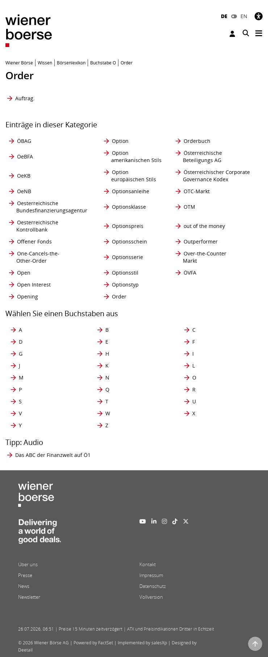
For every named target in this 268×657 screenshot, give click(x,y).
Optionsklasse (129, 206)
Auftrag (24, 98)
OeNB (24, 191)
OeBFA (25, 156)
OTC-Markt (197, 191)
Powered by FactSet (93, 643)
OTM (189, 206)
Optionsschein (129, 241)
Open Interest (34, 284)
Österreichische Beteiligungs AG (202, 156)
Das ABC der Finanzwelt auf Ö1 (53, 455)
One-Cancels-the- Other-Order (37, 257)
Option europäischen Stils (133, 176)
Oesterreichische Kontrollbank (37, 226)
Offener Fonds (34, 241)
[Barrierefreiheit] (259, 16)
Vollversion (151, 597)
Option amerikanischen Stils (136, 156)
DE (224, 16)
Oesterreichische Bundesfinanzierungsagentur (51, 207)
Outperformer (201, 241)
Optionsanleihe (130, 191)
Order (119, 296)
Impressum (151, 575)
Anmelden (232, 34)
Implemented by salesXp (142, 643)
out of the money (204, 225)
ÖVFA (190, 272)
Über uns (28, 564)
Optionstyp (125, 284)
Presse (25, 575)
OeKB (23, 175)
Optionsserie (127, 257)
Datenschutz (152, 586)
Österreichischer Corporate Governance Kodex (216, 176)
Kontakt (147, 564)
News (23, 586)
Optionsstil (125, 272)
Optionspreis (127, 225)
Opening (27, 296)
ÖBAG (24, 140)
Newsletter (29, 597)
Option (120, 140)
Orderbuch (197, 140)
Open (23, 272)
